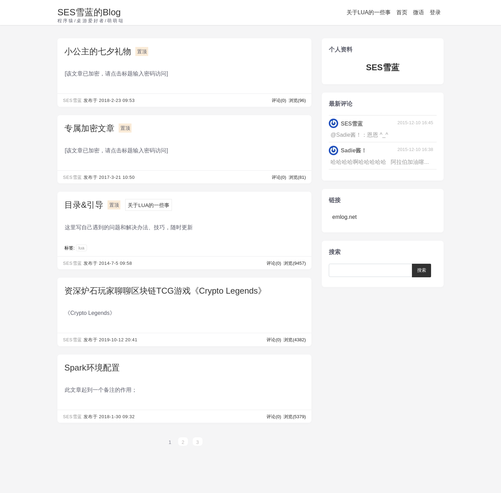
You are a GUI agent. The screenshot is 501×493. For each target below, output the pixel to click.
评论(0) (280, 100)
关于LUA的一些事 (369, 12)
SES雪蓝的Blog (89, 12)
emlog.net (344, 217)
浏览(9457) (295, 263)
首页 (401, 12)
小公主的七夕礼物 (97, 51)
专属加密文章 (89, 128)
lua (81, 248)
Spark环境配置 (92, 367)
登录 (435, 12)
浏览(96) (297, 100)
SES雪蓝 (72, 100)
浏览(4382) (295, 339)
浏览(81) (297, 177)
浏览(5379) (295, 416)
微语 (418, 12)
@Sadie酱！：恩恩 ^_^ (359, 135)
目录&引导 (83, 204)
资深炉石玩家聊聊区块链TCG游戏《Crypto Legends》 (165, 290)
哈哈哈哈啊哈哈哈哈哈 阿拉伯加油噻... (380, 162)
